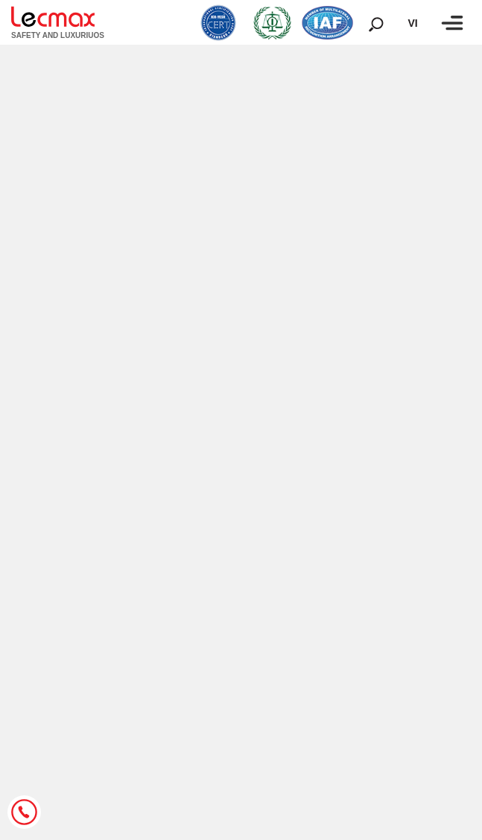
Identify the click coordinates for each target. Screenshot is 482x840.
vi (412, 23)
